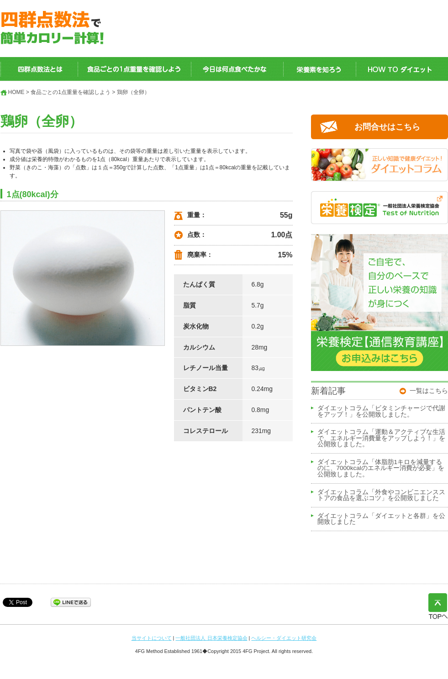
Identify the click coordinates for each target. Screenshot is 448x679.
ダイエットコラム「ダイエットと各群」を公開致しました (381, 519)
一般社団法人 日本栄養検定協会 (211, 638)
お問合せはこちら (387, 126)
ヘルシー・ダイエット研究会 (283, 638)
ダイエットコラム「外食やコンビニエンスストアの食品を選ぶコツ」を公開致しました (381, 495)
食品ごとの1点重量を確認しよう (71, 92)
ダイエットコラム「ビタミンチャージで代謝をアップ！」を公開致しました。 (381, 411)
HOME (16, 92)
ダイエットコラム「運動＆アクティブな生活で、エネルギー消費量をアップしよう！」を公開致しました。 (381, 438)
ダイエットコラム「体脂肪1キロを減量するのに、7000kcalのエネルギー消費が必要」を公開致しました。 (380, 468)
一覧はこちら (429, 390)
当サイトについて (152, 638)
